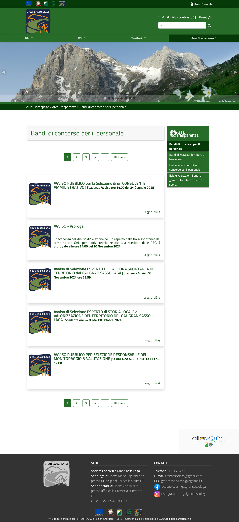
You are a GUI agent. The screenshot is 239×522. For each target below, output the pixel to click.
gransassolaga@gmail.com (183, 475)
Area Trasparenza (202, 38)
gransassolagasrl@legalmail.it (181, 480)
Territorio (137, 38)
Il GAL (26, 38)
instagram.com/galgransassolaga (180, 493)
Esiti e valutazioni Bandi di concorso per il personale (185, 167)
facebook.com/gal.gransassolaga (180, 486)
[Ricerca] (182, 25)
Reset (205, 17)
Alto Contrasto (184, 17)
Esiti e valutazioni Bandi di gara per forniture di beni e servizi (185, 180)
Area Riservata (202, 4)
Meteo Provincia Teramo (89, 441)
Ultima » (119, 157)
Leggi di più (151, 212)
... (105, 157)
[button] (3, 72)
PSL (80, 38)
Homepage (41, 106)
